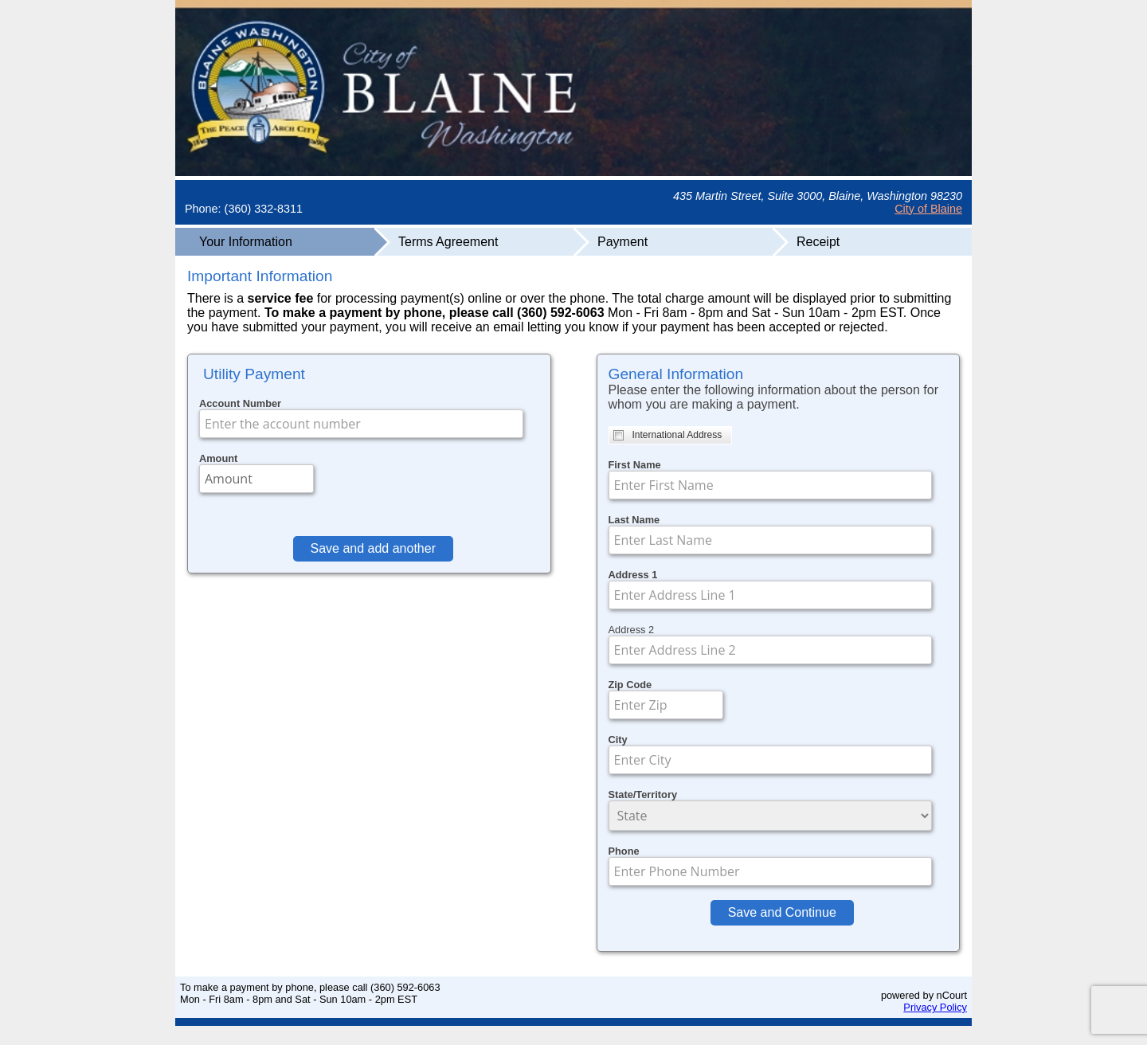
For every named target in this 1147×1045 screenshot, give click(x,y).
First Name (635, 465)
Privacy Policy (935, 1007)
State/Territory (643, 794)
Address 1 (633, 575)
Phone (624, 851)
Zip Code (630, 685)
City (618, 740)
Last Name (634, 520)
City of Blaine (928, 208)
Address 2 (632, 630)
